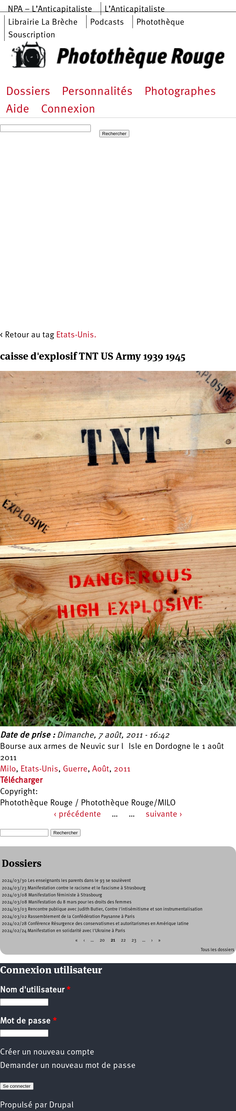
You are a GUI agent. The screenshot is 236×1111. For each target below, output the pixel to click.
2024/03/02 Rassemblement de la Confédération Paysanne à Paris (68, 916)
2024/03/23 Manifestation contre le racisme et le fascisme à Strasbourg (74, 888)
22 (123, 940)
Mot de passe (28, 1021)
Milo (8, 769)
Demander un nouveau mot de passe (68, 1066)
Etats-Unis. (76, 335)
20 (102, 940)
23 (133, 940)
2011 (122, 769)
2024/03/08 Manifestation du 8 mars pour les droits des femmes (66, 902)
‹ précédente (77, 814)
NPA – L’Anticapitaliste (50, 9)
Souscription (31, 35)
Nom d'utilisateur (35, 990)
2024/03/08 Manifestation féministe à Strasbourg (52, 895)
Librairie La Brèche (43, 22)
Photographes (180, 92)
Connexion (68, 109)
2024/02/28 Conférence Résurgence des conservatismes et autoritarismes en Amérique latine (95, 923)
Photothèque (160, 22)
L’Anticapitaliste (135, 9)
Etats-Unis (39, 769)
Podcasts (107, 22)
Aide (17, 109)
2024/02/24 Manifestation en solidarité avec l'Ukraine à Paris (63, 931)
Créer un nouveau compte (47, 1052)
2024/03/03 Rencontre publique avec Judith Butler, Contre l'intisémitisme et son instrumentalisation (102, 909)
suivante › (164, 814)
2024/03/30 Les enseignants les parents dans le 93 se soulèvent (66, 880)
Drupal (61, 1105)
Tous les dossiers (217, 950)
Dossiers (28, 92)
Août (100, 769)
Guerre (75, 769)
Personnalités (97, 92)
